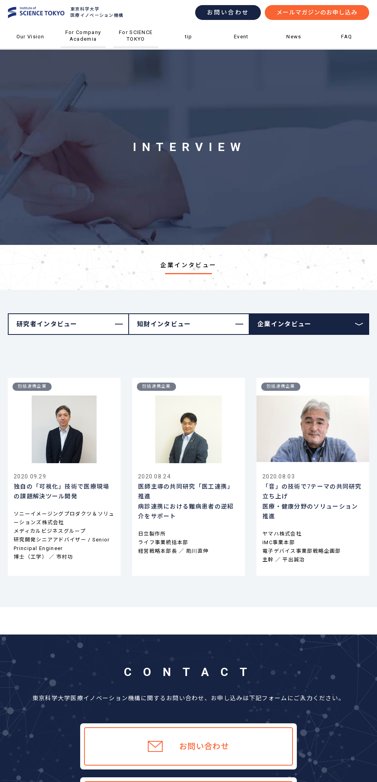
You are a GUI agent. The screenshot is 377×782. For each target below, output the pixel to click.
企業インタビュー (284, 324)
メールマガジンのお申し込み (316, 12)
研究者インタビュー (46, 324)
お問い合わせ (228, 12)
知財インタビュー (164, 324)
